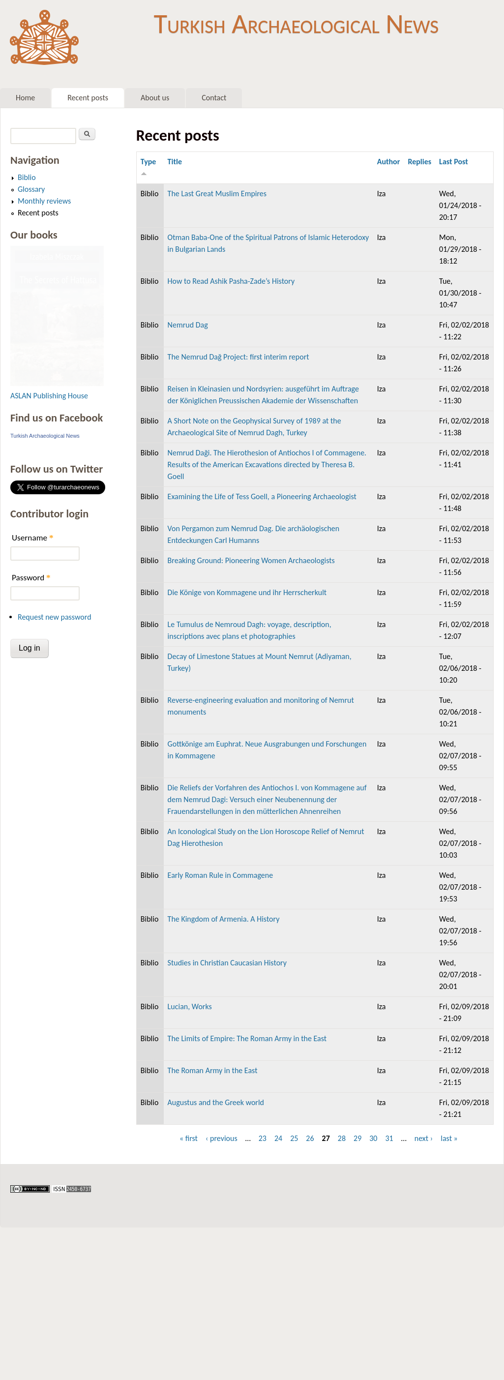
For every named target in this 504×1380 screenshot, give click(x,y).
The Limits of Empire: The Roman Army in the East (247, 1038)
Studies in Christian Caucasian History (227, 962)
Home (25, 97)
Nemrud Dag (188, 325)
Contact (214, 97)
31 (389, 1138)
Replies (419, 161)
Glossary (31, 189)
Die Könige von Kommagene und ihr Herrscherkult (247, 592)
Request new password (54, 617)
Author (388, 161)
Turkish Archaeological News (296, 23)
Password (31, 577)
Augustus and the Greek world (216, 1102)
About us (155, 97)
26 (310, 1138)
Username (32, 538)
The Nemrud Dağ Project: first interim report (238, 356)
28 (342, 1138)
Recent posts (87, 97)
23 (263, 1138)
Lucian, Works (190, 1006)
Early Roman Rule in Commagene (220, 875)
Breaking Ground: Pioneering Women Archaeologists (251, 560)
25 (294, 1138)
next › (424, 1138)
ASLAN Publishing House (49, 395)
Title (175, 161)
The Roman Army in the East (213, 1070)
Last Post (453, 161)
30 (373, 1138)
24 (278, 1138)
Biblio (27, 177)
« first (188, 1138)
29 (357, 1138)
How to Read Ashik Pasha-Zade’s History (231, 281)
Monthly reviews (44, 201)
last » (449, 1138)
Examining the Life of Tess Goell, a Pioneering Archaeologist (262, 496)
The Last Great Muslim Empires (217, 193)
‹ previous (221, 1138)
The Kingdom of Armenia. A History (224, 919)
